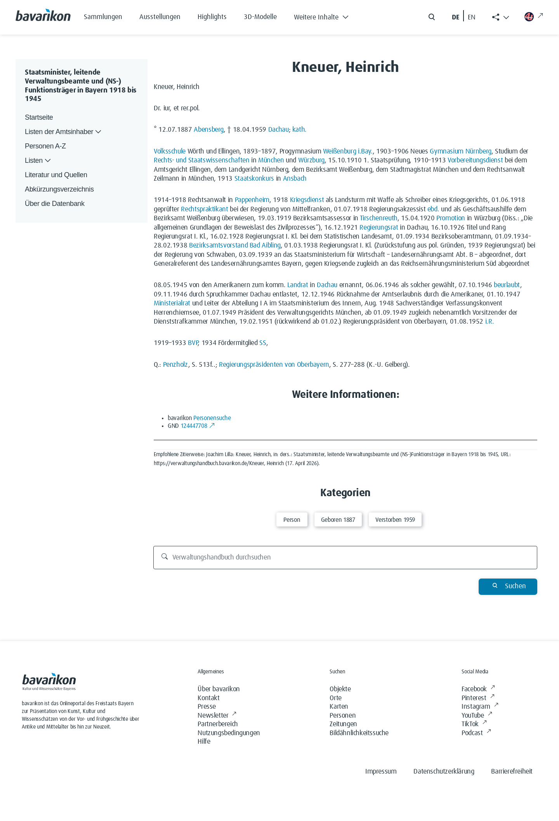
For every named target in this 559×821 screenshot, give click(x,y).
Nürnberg (478, 151)
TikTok (474, 724)
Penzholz (175, 364)
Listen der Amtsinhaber (64, 131)
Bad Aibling (265, 245)
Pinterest (478, 698)
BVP (193, 343)
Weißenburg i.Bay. (348, 151)
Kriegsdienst (307, 200)
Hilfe (204, 741)
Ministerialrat (172, 303)
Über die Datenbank (55, 203)
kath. (299, 129)
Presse (207, 706)
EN (472, 17)
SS (262, 343)
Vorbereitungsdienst (475, 160)
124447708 (198, 426)
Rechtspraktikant (204, 209)
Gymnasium (447, 151)
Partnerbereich (218, 724)
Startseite (39, 117)
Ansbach (295, 178)
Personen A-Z (45, 146)
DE (455, 17)
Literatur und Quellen (56, 175)
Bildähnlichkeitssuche (359, 733)
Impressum (380, 771)
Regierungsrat (378, 227)
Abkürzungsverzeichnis (59, 189)
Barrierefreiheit (512, 771)
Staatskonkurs (254, 178)
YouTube (477, 715)
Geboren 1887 (338, 520)
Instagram (480, 706)
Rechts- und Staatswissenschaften (201, 160)
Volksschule (170, 151)
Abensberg (209, 129)
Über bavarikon (219, 689)
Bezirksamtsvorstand (218, 245)
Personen (343, 715)
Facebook (478, 689)
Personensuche (212, 418)
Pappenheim (252, 200)
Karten (339, 706)
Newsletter (217, 715)
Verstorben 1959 (395, 520)
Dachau (278, 129)
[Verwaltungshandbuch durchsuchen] (345, 557)
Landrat (297, 285)
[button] (327, 15)
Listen (38, 160)
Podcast (476, 733)
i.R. (489, 321)
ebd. (433, 209)
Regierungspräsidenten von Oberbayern (274, 364)
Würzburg (311, 160)
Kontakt (208, 698)
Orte (335, 698)
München (271, 160)
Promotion (450, 218)
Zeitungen (343, 724)
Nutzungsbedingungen (229, 733)
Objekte (340, 689)
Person (291, 520)
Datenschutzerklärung (443, 771)
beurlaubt (507, 285)
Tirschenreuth (379, 218)
